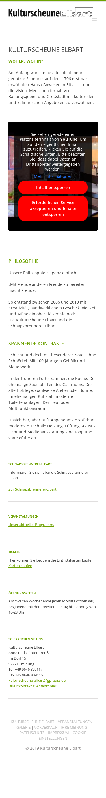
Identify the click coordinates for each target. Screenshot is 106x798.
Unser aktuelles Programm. (31, 524)
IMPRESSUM (58, 732)
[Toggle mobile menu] (95, 20)
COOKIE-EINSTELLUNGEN (63, 735)
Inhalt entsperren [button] (53, 187)
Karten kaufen (20, 565)
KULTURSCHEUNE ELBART (32, 721)
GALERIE (23, 727)
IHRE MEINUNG (74, 727)
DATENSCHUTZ (31, 732)
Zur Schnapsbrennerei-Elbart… (33, 489)
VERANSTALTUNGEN (75, 721)
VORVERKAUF (45, 727)
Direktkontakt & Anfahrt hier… (33, 686)
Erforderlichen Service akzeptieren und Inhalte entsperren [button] (53, 208)
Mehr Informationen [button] (53, 176)
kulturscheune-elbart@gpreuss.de (37, 680)
